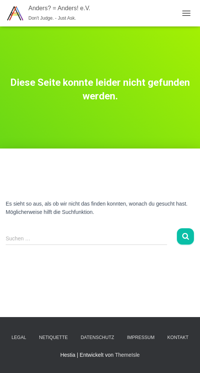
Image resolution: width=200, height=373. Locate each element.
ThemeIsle (127, 355)
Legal (18, 337)
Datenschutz (97, 337)
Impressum (141, 337)
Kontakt (178, 337)
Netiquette (53, 337)
